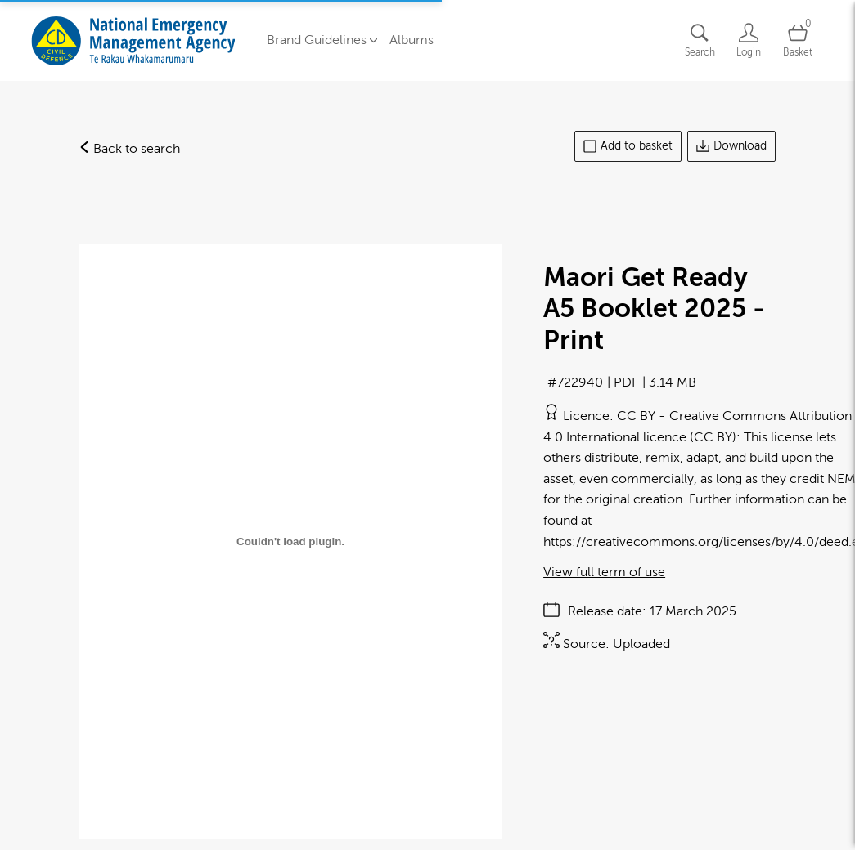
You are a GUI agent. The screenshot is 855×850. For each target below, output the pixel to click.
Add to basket (628, 146)
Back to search (129, 148)
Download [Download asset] (731, 146)
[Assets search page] (699, 40)
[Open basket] (797, 40)
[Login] (748, 40)
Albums (411, 40)
